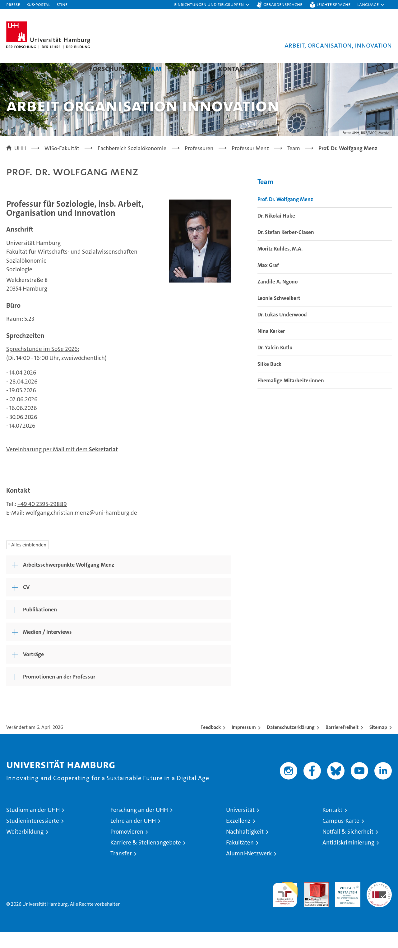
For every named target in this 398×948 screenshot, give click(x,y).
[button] (212, 4)
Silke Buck (269, 379)
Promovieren (126, 847)
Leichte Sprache (333, 4)
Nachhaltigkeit (245, 847)
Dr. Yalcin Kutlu (275, 363)
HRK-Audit (346, 901)
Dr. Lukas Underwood (282, 330)
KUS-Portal (38, 4)
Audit (310, 901)
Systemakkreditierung (379, 901)
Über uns (22, 68)
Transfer (121, 869)
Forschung (108, 68)
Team (153, 68)
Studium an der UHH (33, 826)
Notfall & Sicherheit (347, 847)
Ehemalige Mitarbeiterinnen (290, 396)
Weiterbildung (25, 847)
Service (190, 68)
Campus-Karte (340, 836)
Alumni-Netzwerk (249, 869)
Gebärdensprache (282, 4)
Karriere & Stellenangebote (145, 858)
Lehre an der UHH (133, 836)
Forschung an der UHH (139, 826)
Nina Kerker (271, 346)
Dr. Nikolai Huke (276, 231)
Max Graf (268, 281)
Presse (13, 4)
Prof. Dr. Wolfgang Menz (285, 215)
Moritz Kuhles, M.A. (280, 264)
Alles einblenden (28, 560)
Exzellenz (238, 836)
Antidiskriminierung (348, 858)
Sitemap (378, 743)
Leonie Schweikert (278, 314)
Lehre (64, 68)
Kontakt (232, 68)
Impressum (244, 743)
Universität (240, 826)
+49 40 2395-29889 (42, 520)
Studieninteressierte (32, 836)
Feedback (211, 743)
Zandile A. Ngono (277, 297)
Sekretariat (103, 465)
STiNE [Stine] (62, 4)
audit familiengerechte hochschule (285, 908)
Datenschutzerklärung (291, 743)
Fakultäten (240, 858)
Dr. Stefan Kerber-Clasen (285, 248)
